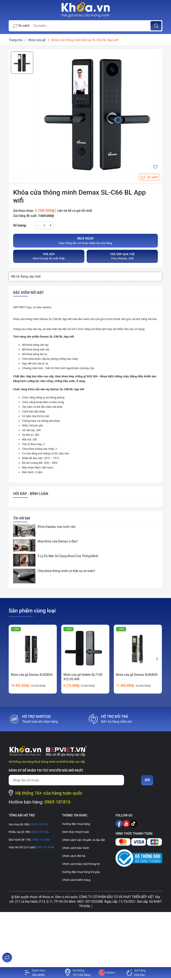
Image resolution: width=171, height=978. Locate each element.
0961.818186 (45, 847)
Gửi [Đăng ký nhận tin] (147, 780)
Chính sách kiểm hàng (76, 880)
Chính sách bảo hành (75, 848)
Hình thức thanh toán (75, 832)
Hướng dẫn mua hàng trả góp (81, 872)
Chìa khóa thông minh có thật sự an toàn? (66, 571)
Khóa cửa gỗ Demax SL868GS (137, 674)
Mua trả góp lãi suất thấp (48, 256)
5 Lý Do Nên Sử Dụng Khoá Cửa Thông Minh (68, 556)
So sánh (21, 26)
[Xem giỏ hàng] (136, 972)
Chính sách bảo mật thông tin (81, 864)
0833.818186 (40, 832)
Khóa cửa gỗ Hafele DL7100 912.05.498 (82, 677)
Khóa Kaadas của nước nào (56, 526)
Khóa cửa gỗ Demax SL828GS (32, 674)
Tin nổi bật (21, 518)
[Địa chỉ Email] (66, 780)
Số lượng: (19, 225)
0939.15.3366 (40, 839)
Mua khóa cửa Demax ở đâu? (58, 541)
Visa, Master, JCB (122, 256)
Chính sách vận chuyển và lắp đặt (83, 840)
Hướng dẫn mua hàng (76, 824)
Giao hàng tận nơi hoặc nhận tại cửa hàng (85, 240)
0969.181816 (58, 802)
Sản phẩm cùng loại (32, 611)
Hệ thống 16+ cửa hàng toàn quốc (49, 793)
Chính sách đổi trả (73, 856)
